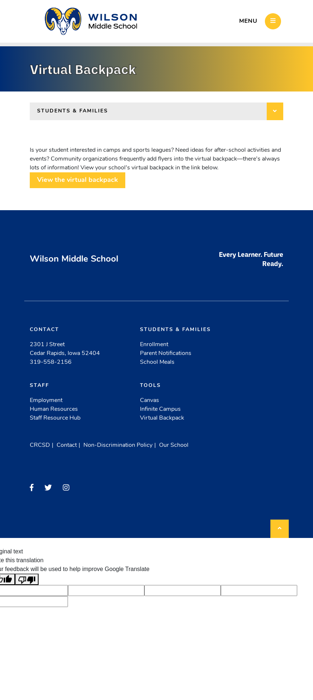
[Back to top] (279, 529)
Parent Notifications (165, 353)
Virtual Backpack (162, 418)
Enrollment (154, 345)
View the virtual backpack (77, 180)
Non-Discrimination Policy (117, 445)
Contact (67, 445)
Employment (46, 400)
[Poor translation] (27, 579)
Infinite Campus (160, 409)
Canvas (149, 400)
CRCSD (40, 445)
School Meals (157, 362)
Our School (173, 445)
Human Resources (54, 409)
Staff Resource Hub (55, 418)
